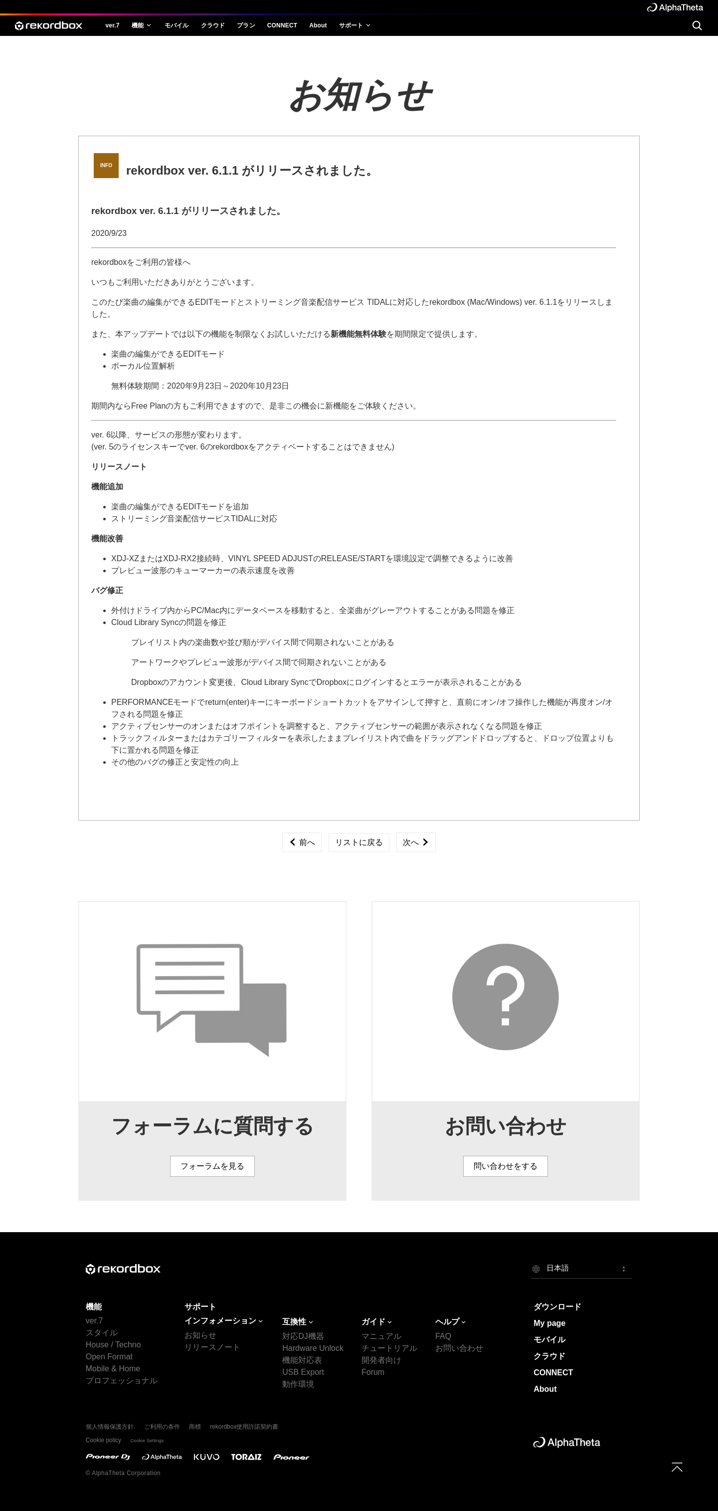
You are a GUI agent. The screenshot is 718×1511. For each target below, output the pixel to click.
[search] (697, 25)
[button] (582, 1269)
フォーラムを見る (212, 1166)
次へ (416, 842)
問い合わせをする (506, 1166)
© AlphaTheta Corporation (123, 1473)
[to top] (677, 1467)
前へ (302, 842)
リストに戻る (359, 842)
